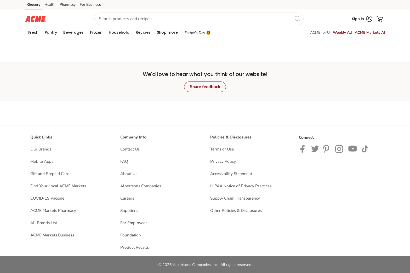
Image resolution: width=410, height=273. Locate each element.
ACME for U (320, 32)
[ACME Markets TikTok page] (364, 148)
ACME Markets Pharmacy (53, 210)
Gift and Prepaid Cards (50, 173)
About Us (128, 173)
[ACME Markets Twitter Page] (315, 148)
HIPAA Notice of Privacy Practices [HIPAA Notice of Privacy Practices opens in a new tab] (240, 186)
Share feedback (205, 87)
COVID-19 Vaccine (47, 198)
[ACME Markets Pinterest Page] (327, 148)
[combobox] (199, 19)
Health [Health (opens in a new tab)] (49, 4)
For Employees (133, 222)
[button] (68, 19)
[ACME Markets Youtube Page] (353, 148)
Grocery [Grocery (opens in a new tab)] (33, 4)
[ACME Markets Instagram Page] (339, 148)
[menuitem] (33, 32)
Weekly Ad (342, 32)
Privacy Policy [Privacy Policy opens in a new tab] (223, 161)
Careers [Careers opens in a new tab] (127, 198)
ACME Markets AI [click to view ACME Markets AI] (370, 32)
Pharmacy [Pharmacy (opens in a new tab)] (68, 4)
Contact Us (130, 149)
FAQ (124, 161)
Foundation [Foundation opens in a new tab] (130, 235)
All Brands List (43, 222)
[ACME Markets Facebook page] (303, 148)
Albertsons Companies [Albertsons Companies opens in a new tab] (140, 186)
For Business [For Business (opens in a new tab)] (90, 4)
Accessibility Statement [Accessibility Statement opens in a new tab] (231, 173)
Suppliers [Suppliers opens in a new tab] (129, 210)
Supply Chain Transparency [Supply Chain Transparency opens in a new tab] (235, 198)
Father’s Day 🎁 (197, 32)
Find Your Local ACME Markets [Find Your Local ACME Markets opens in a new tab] (58, 186)
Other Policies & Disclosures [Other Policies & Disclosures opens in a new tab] (236, 210)
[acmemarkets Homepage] (35, 18)
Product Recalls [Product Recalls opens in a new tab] (134, 247)
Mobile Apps (41, 161)
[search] (297, 19)
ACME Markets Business (52, 235)
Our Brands (40, 149)
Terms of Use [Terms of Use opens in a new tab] (222, 149)
